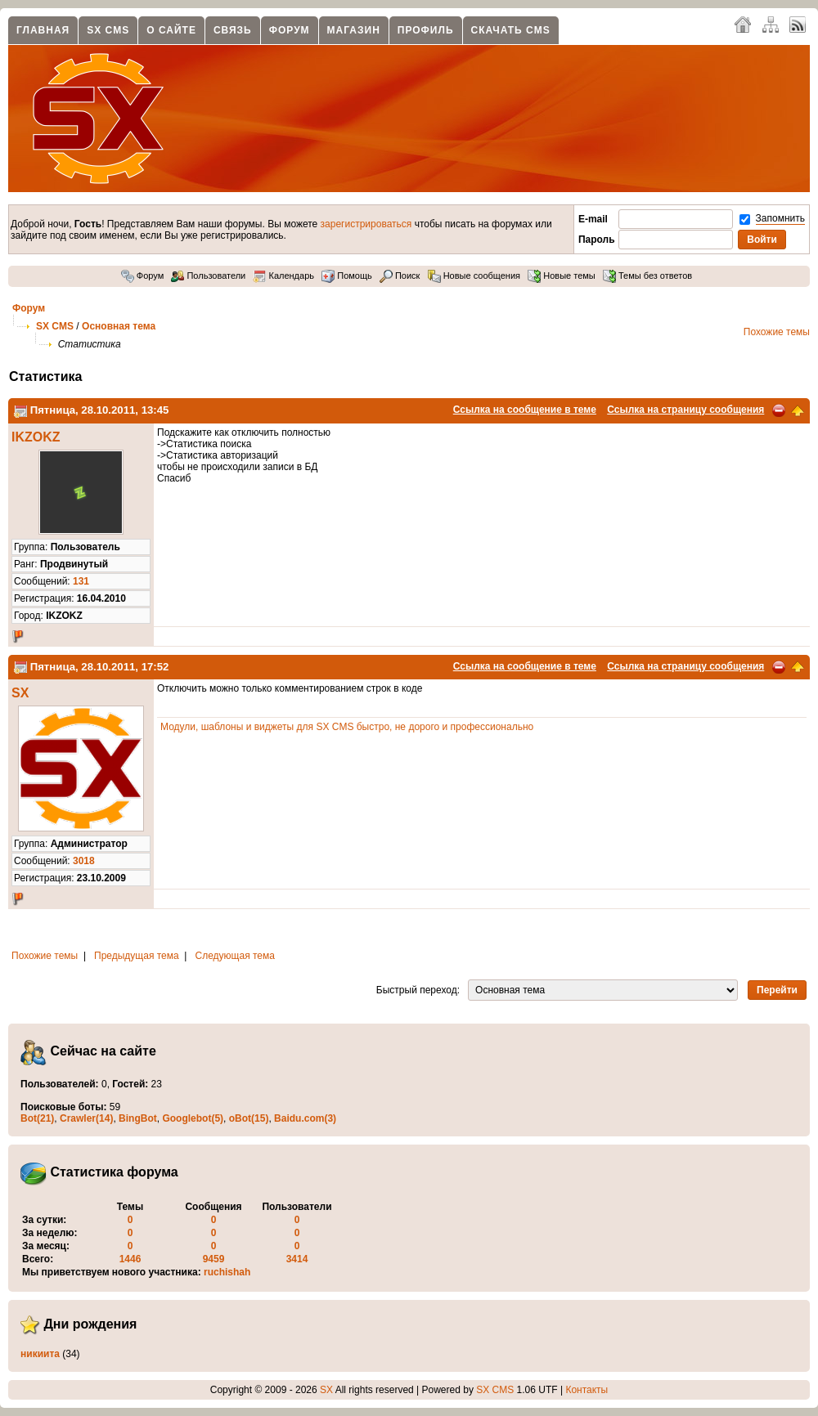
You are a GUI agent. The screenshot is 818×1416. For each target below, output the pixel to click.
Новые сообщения (474, 275)
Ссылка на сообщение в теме (524, 409)
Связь (232, 30)
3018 (84, 861)
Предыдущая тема (136, 955)
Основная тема (118, 326)
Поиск (400, 275)
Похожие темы (777, 332)
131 (81, 581)
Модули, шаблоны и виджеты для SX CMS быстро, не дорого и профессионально (346, 727)
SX (20, 693)
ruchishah (227, 1272)
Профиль (426, 30)
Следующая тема (235, 955)
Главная (43, 30)
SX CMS (108, 30)
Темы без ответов (647, 275)
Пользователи (208, 275)
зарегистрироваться (366, 224)
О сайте (171, 30)
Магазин (353, 30)
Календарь (283, 275)
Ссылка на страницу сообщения (685, 409)
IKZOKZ (36, 437)
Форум (289, 30)
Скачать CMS (511, 30)
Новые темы (562, 275)
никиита (40, 1354)
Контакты (586, 1390)
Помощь (346, 275)
